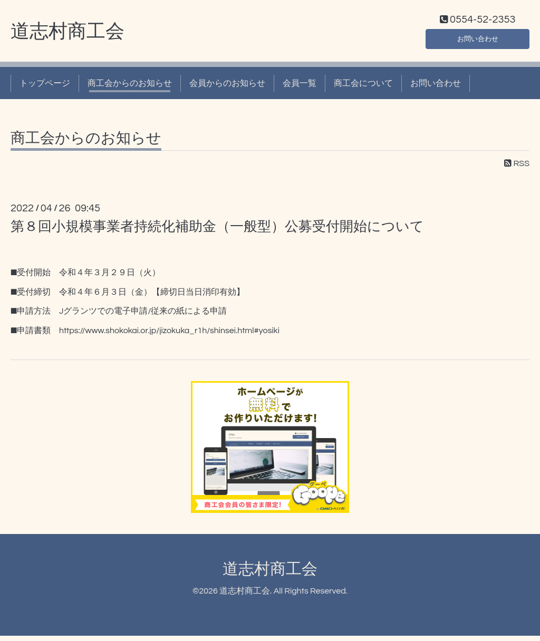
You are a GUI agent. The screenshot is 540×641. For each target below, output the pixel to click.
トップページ (45, 88)
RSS (516, 169)
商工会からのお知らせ (130, 88)
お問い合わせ (477, 42)
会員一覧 (299, 88)
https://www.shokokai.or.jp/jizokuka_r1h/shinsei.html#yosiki (169, 336)
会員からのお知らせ (227, 88)
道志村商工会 (67, 37)
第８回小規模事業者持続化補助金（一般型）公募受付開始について (217, 232)
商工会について (363, 88)
